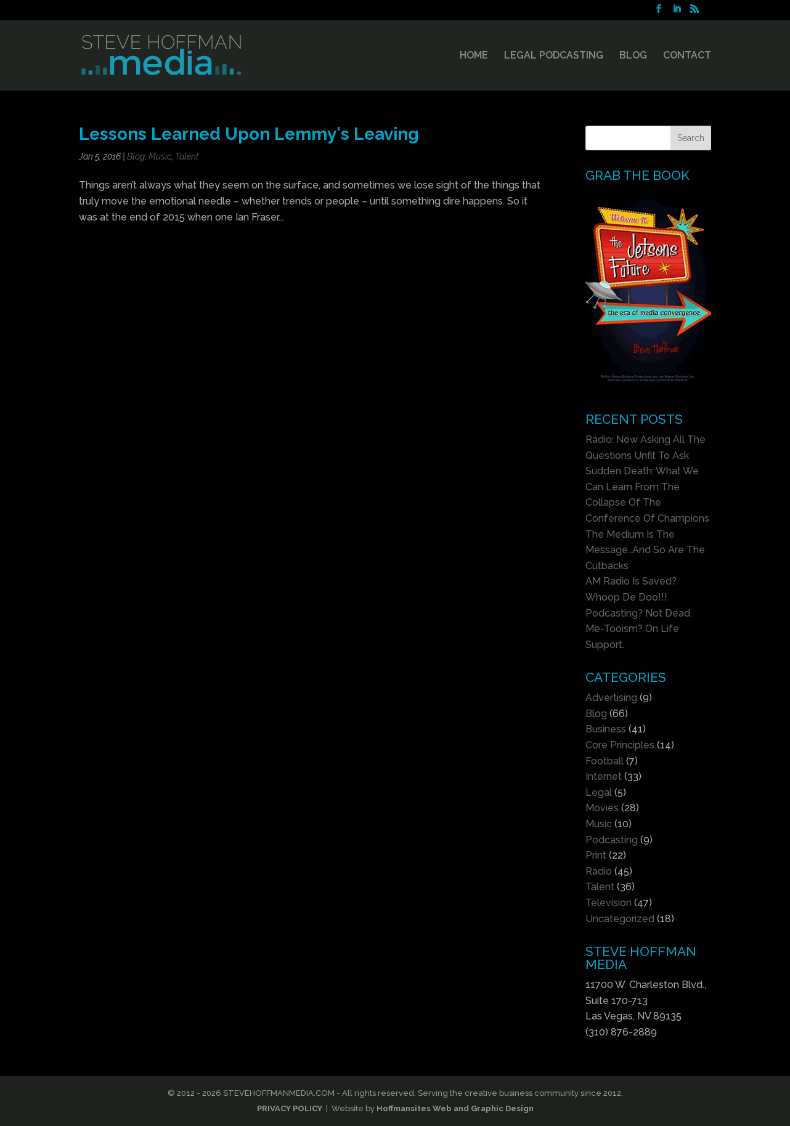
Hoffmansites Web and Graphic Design (455, 1108)
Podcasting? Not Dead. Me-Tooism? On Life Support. (638, 628)
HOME (474, 56)
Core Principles (619, 745)
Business (605, 729)
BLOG (633, 56)
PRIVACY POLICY (289, 1108)
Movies (602, 808)
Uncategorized (619, 919)
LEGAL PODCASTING (553, 56)
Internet (603, 776)
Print (595, 855)
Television (608, 903)
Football (604, 761)
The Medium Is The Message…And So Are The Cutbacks (645, 550)
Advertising (611, 697)
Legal (598, 792)
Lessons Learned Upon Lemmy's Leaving (249, 134)
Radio (598, 871)
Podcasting (611, 840)
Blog (136, 156)
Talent (187, 156)
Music (160, 156)
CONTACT (687, 56)
